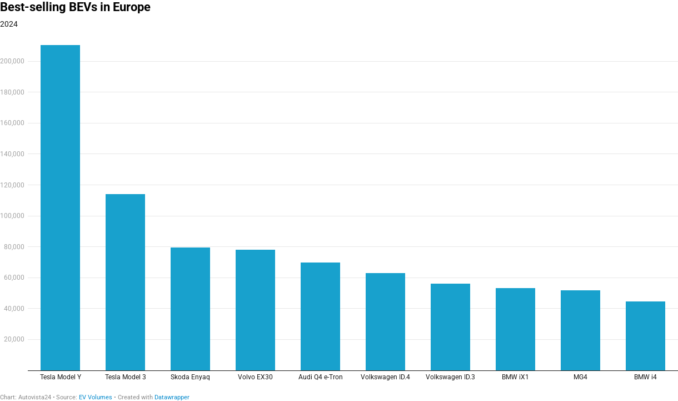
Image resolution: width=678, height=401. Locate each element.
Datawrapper (172, 397)
